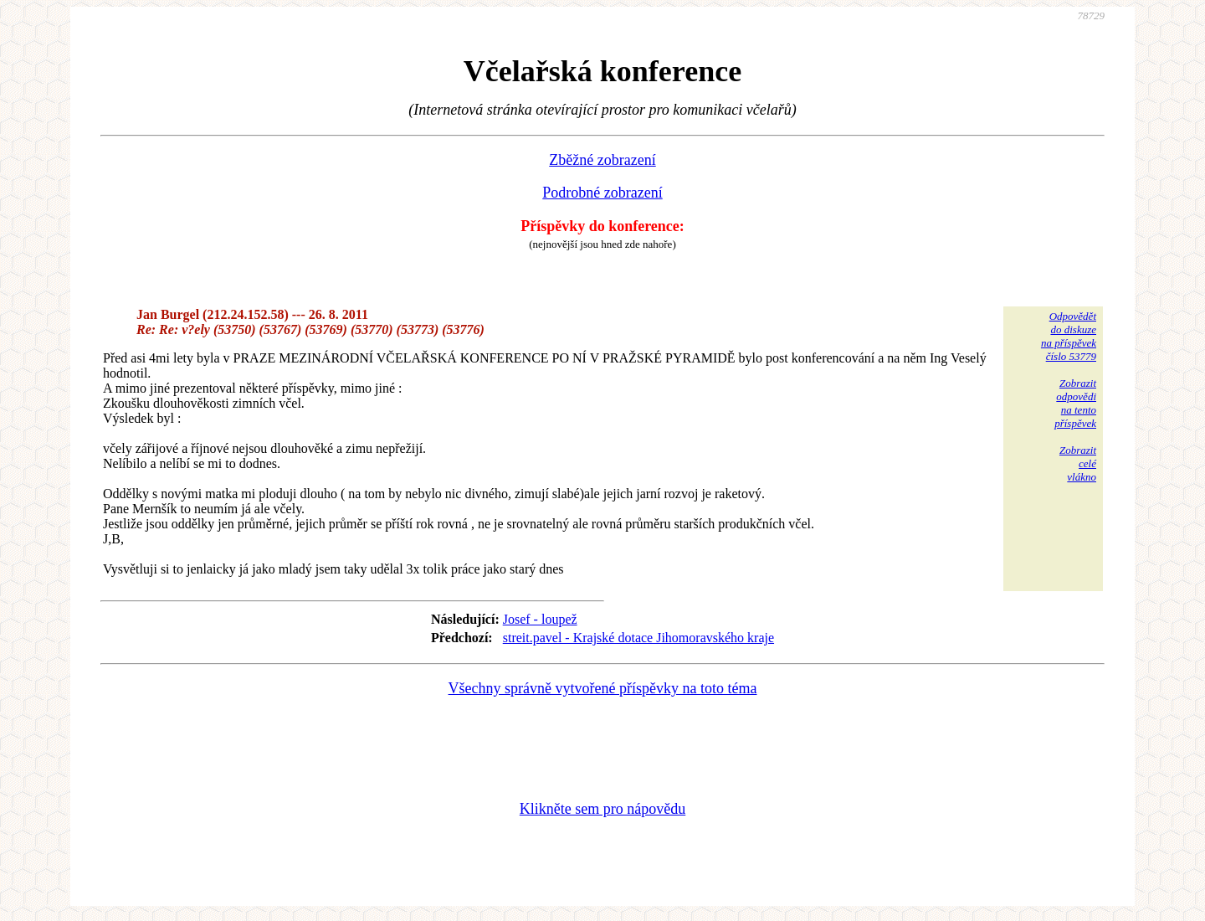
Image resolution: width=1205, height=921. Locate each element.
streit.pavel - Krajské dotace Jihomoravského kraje (638, 637)
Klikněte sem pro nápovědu (602, 808)
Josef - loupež (540, 619)
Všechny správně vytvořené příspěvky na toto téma (603, 688)
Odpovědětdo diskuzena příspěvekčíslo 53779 (1068, 336)
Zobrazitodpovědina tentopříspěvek (1075, 403)
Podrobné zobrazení (602, 192)
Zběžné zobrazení (602, 160)
